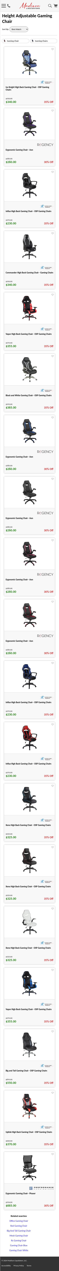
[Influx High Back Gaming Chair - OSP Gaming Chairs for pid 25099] (29, 688)
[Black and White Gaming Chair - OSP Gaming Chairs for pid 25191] (29, 381)
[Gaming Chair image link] (4, 41)
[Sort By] (19, 29)
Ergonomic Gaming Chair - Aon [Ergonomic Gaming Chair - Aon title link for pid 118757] (19, 150)
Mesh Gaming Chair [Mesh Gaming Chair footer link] (19, 1235)
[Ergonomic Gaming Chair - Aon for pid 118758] (30, 627)
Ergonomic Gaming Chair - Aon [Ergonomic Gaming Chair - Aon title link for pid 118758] (19, 641)
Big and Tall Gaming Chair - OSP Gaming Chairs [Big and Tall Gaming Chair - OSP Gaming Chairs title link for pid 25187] (26, 1070)
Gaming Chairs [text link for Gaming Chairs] (41, 41)
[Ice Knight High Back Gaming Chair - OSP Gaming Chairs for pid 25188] (29, 74)
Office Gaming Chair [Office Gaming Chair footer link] (18, 1221)
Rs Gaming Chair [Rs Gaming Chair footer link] (18, 1240)
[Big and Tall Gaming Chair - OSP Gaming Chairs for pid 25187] (29, 1057)
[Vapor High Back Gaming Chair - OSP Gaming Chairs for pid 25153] (29, 320)
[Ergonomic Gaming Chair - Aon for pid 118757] (30, 136)
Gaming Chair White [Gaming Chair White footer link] (18, 1250)
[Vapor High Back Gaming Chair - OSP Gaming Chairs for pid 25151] (29, 995)
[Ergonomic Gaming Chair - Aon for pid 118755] (30, 504)
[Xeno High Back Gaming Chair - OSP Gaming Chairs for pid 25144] (29, 811)
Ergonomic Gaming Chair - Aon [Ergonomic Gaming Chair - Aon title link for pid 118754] (19, 457)
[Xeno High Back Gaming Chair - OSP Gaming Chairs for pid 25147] (29, 934)
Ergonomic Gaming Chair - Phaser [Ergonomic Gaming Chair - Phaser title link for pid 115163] (20, 1193)
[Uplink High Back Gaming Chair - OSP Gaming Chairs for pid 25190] (29, 1118)
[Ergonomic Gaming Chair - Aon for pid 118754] (30, 443)
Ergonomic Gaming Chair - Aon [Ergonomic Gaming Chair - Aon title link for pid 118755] (19, 518)
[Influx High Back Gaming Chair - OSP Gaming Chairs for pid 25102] (29, 197)
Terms (29, 1266)
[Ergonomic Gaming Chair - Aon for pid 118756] (30, 566)
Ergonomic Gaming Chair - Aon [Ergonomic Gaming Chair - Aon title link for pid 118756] (19, 579)
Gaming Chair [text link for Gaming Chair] (13, 41)
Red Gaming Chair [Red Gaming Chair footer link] (18, 1225)
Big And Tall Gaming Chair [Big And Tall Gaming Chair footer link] (19, 1230)
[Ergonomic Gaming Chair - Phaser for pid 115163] (29, 1179)
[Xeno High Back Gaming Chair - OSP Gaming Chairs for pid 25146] (29, 873)
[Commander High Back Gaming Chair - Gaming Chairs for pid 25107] (30, 259)
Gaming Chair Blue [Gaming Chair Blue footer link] (18, 1245)
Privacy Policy (19, 1266)
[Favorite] (52, 49)
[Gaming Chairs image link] (32, 41)
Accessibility (6, 1266)
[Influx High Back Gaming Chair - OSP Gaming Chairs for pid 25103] (29, 750)
